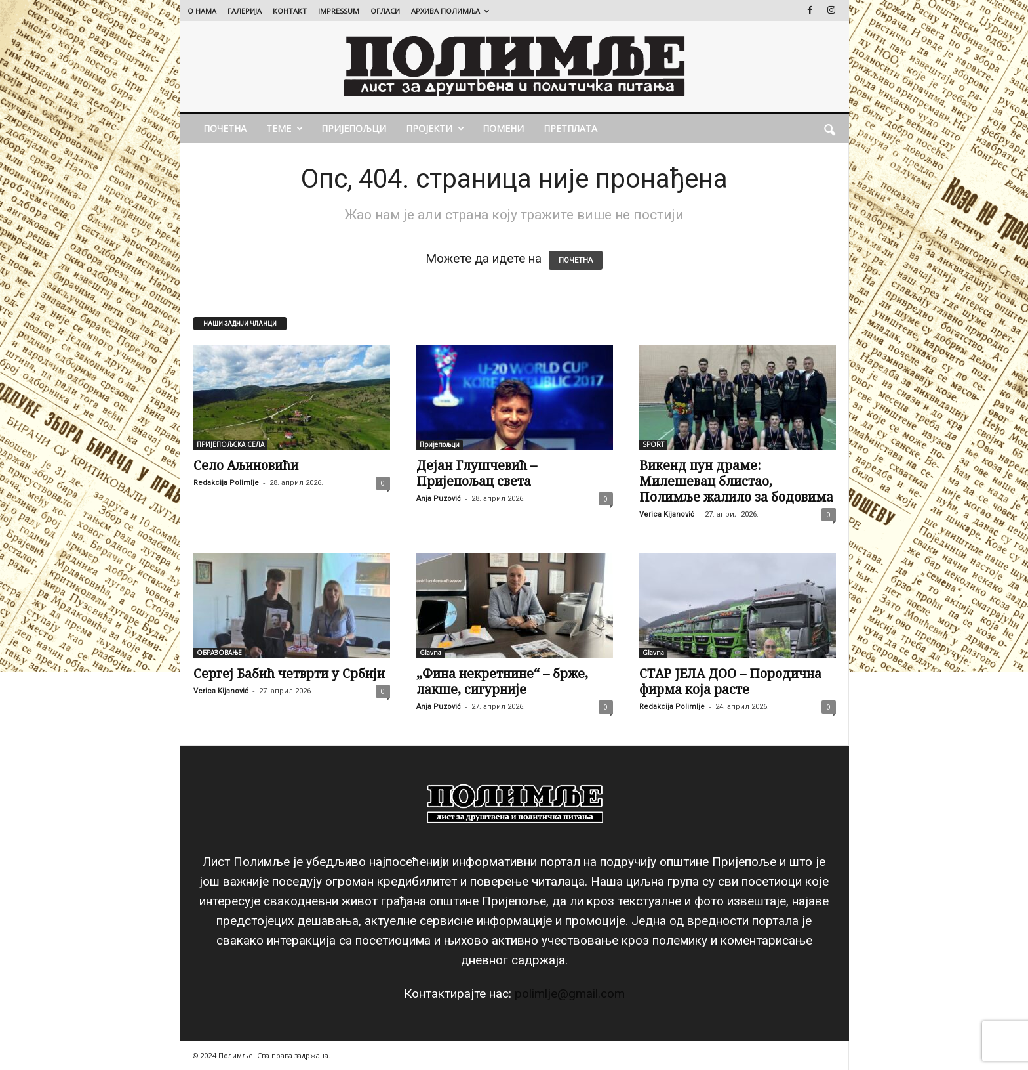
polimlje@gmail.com (570, 993)
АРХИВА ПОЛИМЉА (450, 11)
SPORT (653, 444)
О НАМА (202, 11)
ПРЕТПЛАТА (570, 128)
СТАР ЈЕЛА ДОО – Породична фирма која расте (730, 681)
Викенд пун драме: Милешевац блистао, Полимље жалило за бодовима (736, 481)
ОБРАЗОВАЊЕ (219, 652)
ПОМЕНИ (503, 128)
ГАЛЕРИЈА (244, 11)
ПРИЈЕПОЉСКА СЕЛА (230, 444)
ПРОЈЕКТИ (435, 128)
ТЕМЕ (284, 128)
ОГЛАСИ (385, 11)
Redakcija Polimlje (226, 483)
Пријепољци (353, 128)
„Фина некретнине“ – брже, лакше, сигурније (502, 681)
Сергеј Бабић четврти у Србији (289, 673)
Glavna (430, 652)
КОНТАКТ (290, 11)
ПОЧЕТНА (225, 128)
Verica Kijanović (666, 514)
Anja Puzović (438, 498)
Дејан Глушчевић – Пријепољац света (476, 473)
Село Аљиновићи (245, 465)
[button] (829, 128)
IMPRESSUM (338, 11)
